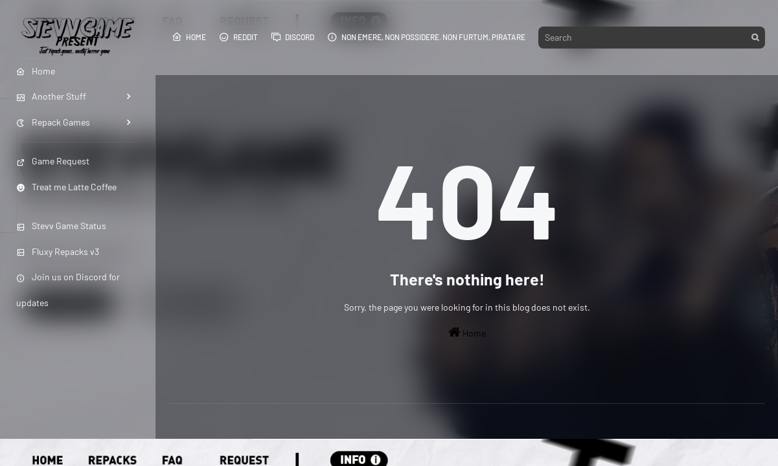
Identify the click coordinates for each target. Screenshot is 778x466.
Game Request (52, 160)
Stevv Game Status (61, 225)
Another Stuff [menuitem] (51, 96)
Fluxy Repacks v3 (57, 251)
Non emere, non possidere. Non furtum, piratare (426, 37)
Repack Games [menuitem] (53, 122)
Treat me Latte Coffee (66, 186)
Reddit (238, 37)
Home (189, 37)
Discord (292, 37)
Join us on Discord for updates (68, 289)
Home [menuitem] (35, 70)
